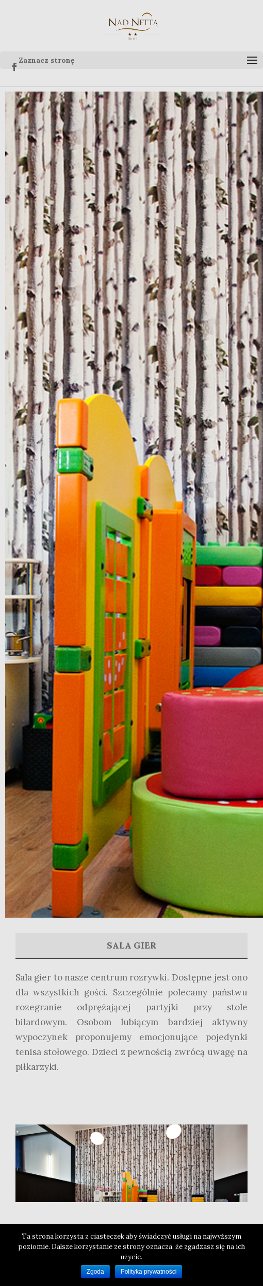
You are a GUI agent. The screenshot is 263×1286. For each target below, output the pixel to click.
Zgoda (95, 1271)
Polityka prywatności (149, 1271)
